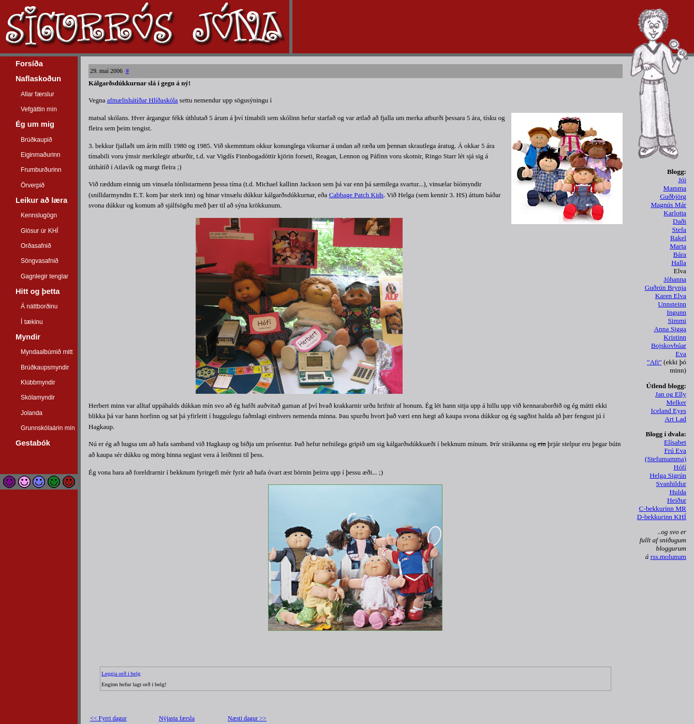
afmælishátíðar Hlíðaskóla (142, 100)
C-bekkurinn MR (662, 508)
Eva (680, 354)
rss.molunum (668, 556)
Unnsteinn (672, 304)
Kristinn (674, 337)
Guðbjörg (673, 196)
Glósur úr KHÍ (39, 230)
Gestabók (33, 443)
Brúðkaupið (36, 139)
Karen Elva (670, 296)
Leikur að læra (41, 200)
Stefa (679, 229)
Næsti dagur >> (247, 718)
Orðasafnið (36, 245)
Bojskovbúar (668, 345)
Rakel (678, 238)
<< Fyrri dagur (108, 718)
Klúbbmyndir (38, 382)
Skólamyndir (38, 397)
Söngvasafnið (39, 260)
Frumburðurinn (41, 169)
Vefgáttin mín (39, 109)
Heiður (676, 500)
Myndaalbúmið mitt (47, 352)
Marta (678, 246)
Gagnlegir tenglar (44, 276)
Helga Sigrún (667, 475)
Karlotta (674, 213)
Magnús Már (668, 205)
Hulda (677, 492)
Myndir (28, 337)
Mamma (674, 188)
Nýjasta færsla (177, 718)
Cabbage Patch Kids (356, 195)
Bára (679, 254)
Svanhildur (671, 483)
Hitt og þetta (38, 291)
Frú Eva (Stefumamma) (665, 455)
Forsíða (29, 64)
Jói (682, 180)
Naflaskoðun (38, 79)
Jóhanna (674, 279)
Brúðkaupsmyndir (45, 367)
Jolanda (31, 413)
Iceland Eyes (668, 411)
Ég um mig (35, 124)
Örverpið (33, 185)
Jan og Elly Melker (670, 398)
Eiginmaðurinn (41, 154)
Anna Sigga (670, 329)
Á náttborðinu (39, 306)
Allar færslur (37, 94)
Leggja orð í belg (120, 673)
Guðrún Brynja (665, 287)
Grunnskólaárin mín (48, 428)
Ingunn (676, 312)
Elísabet (675, 442)
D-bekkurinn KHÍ (661, 517)
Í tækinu (32, 322)
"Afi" (654, 362)
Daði (679, 221)
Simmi (677, 320)
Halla (678, 263)
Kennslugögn (39, 215)
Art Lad (675, 419)
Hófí (680, 467)
